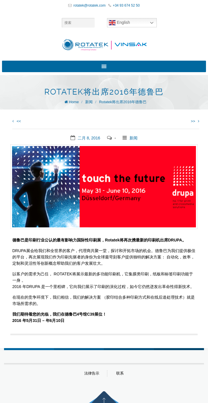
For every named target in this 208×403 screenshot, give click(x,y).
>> (195, 121)
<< (16, 121)
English (119, 22)
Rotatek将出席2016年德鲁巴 (123, 102)
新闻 (89, 102)
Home (74, 102)
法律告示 (91, 373)
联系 (120, 373)
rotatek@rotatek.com (89, 5)
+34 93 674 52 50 (126, 5)
